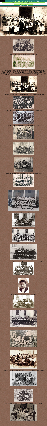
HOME (3, 1)
